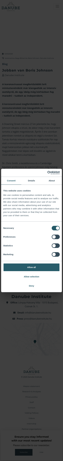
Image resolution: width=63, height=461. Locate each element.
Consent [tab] (11, 180)
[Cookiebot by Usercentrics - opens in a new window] (47, 173)
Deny (31, 286)
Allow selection (31, 276)
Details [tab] (31, 180)
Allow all (31, 267)
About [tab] (52, 180)
